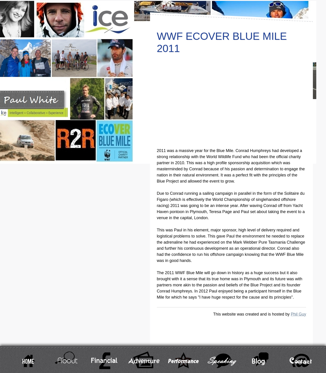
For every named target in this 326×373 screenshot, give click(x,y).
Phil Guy (298, 314)
